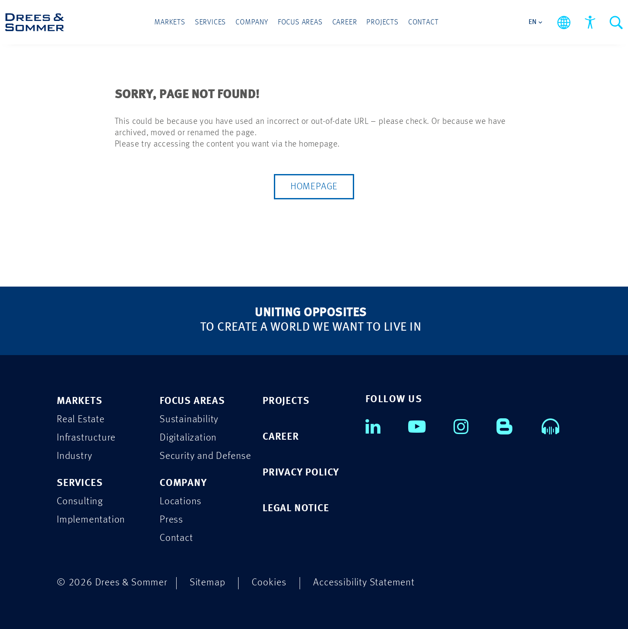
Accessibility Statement (363, 583)
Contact (423, 22)
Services (210, 22)
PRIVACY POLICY (301, 473)
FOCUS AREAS (192, 401)
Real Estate (81, 419)
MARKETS (79, 401)
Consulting (80, 501)
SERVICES (79, 483)
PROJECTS (286, 401)
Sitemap (207, 583)
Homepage (314, 186)
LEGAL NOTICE (296, 508)
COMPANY (183, 483)
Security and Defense (205, 456)
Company (252, 22)
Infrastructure (86, 438)
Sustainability (189, 419)
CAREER (281, 437)
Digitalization (188, 438)
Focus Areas (300, 22)
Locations (180, 501)
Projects (382, 22)
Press (171, 520)
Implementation (91, 520)
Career (344, 22)
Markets (169, 22)
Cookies (269, 583)
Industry (74, 456)
